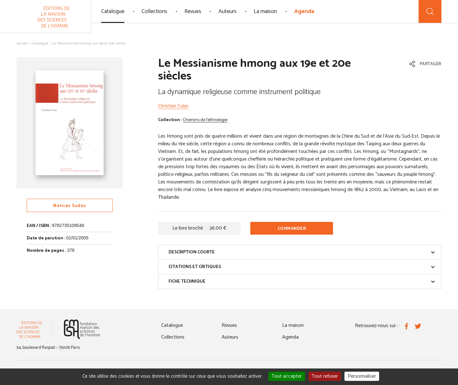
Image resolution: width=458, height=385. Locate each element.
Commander (292, 228)
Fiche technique (302, 281)
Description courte (302, 252)
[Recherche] (430, 11)
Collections (154, 11)
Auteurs (228, 11)
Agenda (304, 11)
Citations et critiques (302, 267)
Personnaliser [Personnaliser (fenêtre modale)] (362, 376)
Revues (192, 11)
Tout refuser (325, 376)
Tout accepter (287, 376)
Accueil (22, 43)
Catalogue (112, 11)
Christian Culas (173, 106)
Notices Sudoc (69, 206)
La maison (265, 11)
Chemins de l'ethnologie (205, 120)
